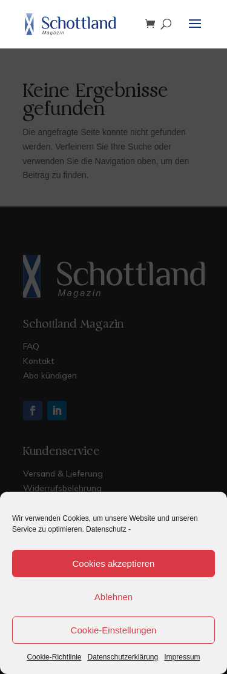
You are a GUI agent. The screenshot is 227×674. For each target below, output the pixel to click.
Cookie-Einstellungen (114, 630)
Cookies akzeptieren (114, 563)
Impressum (182, 657)
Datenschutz (106, 529)
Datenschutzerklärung (122, 657)
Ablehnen (113, 597)
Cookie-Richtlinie (54, 657)
